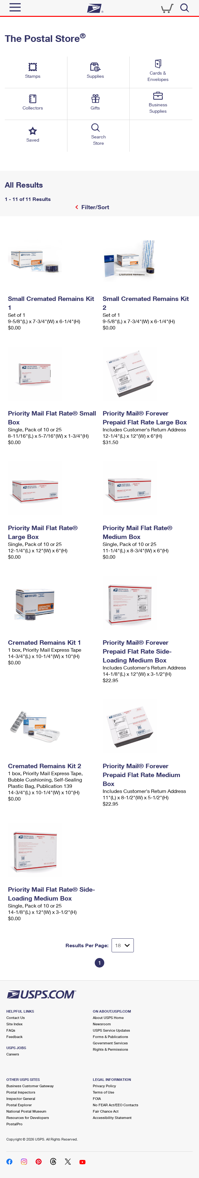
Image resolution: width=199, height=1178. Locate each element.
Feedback (14, 1037)
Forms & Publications (110, 1037)
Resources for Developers (27, 1117)
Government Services (110, 1043)
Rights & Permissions (110, 1049)
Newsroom (102, 1024)
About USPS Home (108, 1017)
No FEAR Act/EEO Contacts (115, 1105)
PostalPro (14, 1124)
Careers (12, 1054)
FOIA (97, 1098)
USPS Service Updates (111, 1030)
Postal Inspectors (20, 1092)
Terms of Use (103, 1092)
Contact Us (15, 1017)
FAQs (10, 1030)
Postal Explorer (19, 1105)
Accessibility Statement (112, 1117)
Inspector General (20, 1098)
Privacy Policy (104, 1086)
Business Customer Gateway (30, 1086)
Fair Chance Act (106, 1111)
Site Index (14, 1024)
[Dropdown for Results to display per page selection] (123, 945)
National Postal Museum (26, 1111)
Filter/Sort (94, 206)
